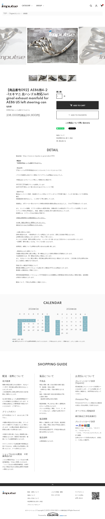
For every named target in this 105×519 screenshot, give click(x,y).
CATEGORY (26, 6)
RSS (52, 495)
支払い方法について (33, 498)
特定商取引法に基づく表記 (64, 138)
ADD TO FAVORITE (77, 115)
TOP (5, 13)
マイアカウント (79, 492)
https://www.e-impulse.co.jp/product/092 (39, 156)
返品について (60, 135)
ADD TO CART (77, 105)
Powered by (52, 514)
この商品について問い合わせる (77, 123)
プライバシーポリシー (34, 504)
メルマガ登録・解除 (57, 492)
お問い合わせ (79, 498)
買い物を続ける (61, 141)
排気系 (25, 13)
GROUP (39, 6)
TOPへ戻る (52, 484)
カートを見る (79, 495)
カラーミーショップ (30, 510)
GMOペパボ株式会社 (60, 510)
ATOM (57, 495)
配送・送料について (33, 492)
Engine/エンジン (15, 13)
